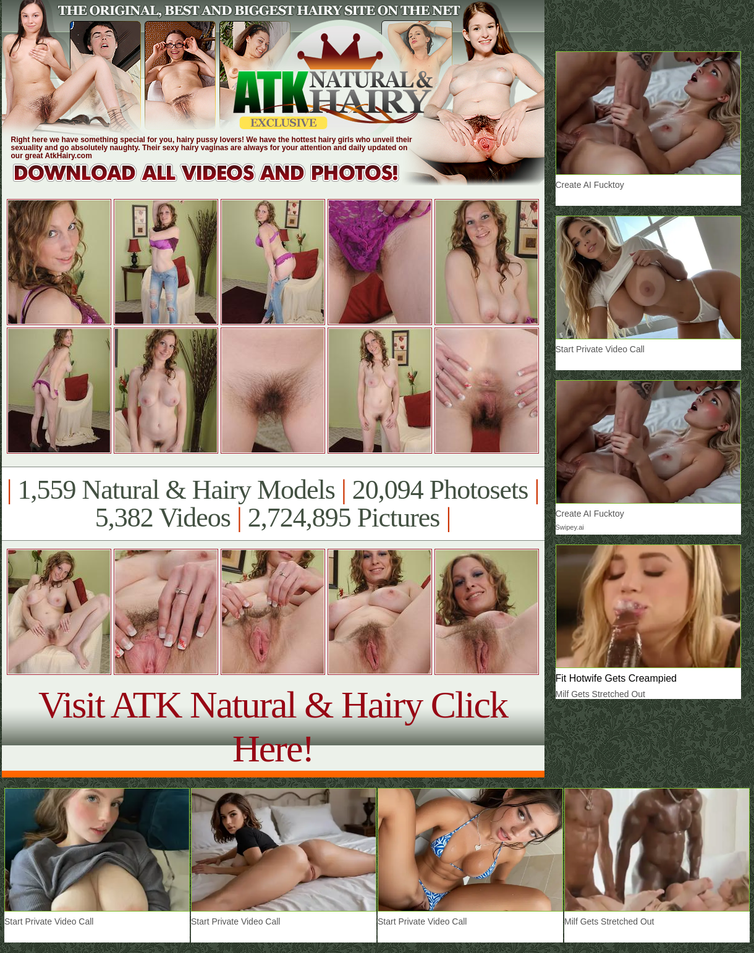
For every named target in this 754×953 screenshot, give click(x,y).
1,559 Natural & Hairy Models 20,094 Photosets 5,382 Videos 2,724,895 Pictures (273, 504)
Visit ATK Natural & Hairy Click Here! (272, 726)
